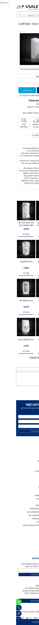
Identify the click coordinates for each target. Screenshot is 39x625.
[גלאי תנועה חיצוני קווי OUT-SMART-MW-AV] (29, 219)
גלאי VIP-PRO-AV (10, 300)
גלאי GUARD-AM (29, 300)
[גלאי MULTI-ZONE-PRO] (29, 257)
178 (24, 76)
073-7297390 (28, 588)
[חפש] (34, 6)
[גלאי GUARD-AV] (10, 257)
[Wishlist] (5, 6)
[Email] (3, 614)
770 (30, 228)
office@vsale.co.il (26, 585)
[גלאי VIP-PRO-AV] (10, 296)
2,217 (30, 267)
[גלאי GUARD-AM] (29, 296)
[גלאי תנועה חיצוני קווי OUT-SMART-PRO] (10, 219)
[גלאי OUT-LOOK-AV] (10, 335)
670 (11, 306)
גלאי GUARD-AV (10, 261)
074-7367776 (14, 588)
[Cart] (2, 6)
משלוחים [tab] (33, 142)
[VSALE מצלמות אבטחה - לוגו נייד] (19, 7)
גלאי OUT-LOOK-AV (10, 339)
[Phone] (3, 608)
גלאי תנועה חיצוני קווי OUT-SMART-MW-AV (29, 224)
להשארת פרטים (19, 601)
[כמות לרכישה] (36, 83)
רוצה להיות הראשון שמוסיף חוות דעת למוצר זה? (20, 95)
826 (11, 228)
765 (11, 345)
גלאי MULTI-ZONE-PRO (29, 263)
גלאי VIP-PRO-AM (29, 339)
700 (30, 306)
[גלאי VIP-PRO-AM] (29, 335)
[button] (29, 234)
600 (11, 267)
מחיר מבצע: (31, 76)
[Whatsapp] (3, 602)
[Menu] (37, 6)
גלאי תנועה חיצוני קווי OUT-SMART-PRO (10, 224)
